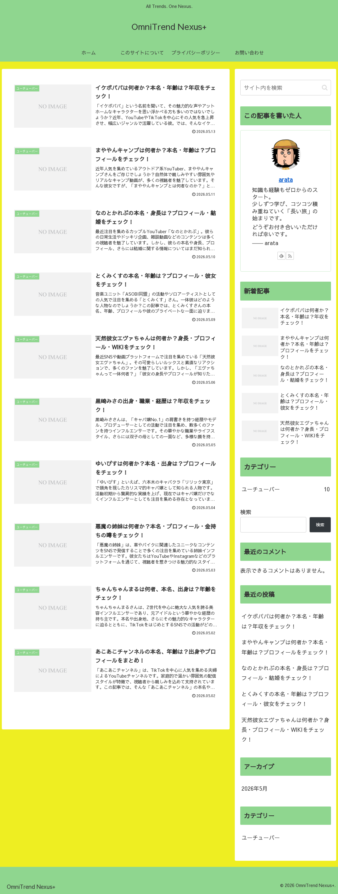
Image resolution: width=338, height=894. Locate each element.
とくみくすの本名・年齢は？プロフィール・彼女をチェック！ (285, 698)
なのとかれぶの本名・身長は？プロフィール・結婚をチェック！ (285, 673)
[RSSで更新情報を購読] (290, 256)
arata (286, 179)
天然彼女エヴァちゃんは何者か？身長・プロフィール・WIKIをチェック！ (285, 729)
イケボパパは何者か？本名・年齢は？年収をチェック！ (282, 621)
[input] (285, 87)
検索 (245, 512)
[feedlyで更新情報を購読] (281, 256)
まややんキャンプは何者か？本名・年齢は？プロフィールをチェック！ (285, 647)
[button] (324, 87)
